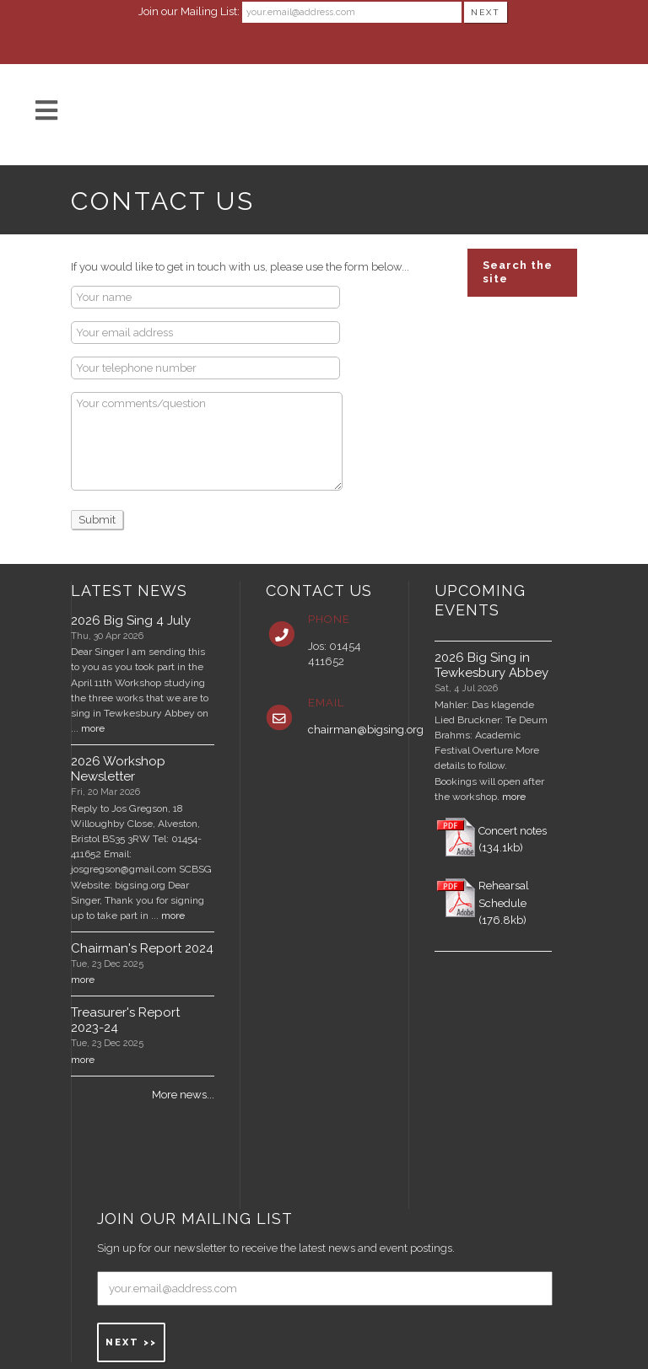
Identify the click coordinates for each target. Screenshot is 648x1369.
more (93, 728)
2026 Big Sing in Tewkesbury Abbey (491, 665)
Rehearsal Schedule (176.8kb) (503, 903)
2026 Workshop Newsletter (118, 769)
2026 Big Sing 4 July (131, 620)
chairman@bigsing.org (366, 729)
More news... (183, 1094)
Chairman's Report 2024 (142, 948)
